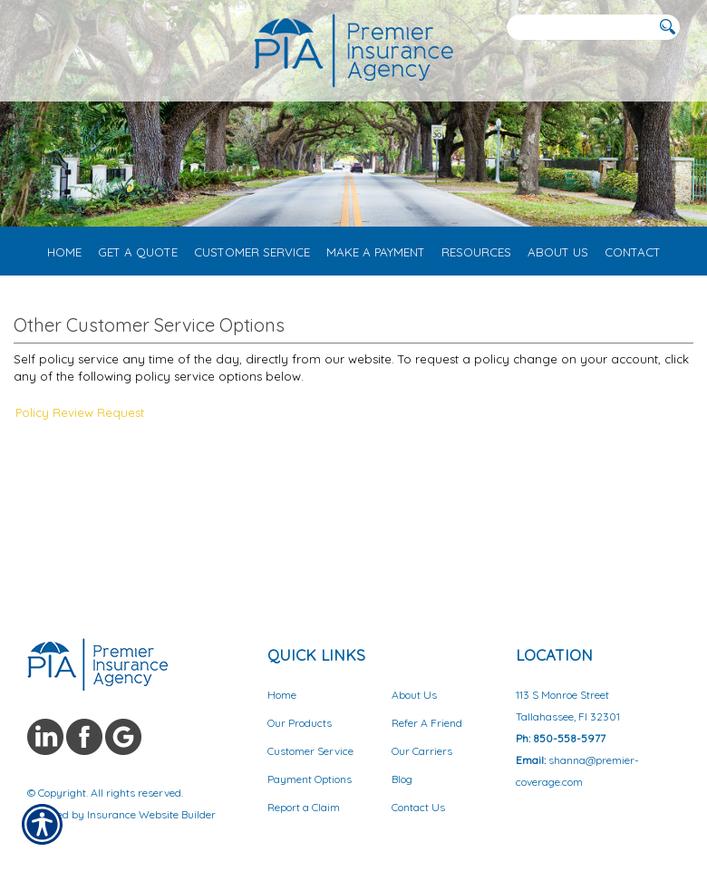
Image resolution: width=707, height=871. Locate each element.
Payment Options (309, 779)
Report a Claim (303, 807)
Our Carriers (422, 751)
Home (281, 695)
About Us (414, 695)
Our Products (299, 723)
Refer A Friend (427, 723)
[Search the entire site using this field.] (580, 27)
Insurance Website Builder (151, 814)
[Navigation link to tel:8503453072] (30, 27)
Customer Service (310, 751)
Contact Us (418, 807)
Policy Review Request (79, 412)
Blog (402, 779)
